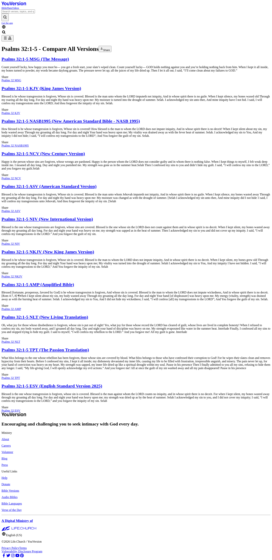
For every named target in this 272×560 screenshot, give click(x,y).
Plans (9, 7)
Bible (4, 7)
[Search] (18, 11)
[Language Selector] (136, 27)
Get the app (7, 23)
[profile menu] (8, 38)
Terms (23, 548)
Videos (15, 7)
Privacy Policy (10, 548)
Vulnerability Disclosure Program (22, 551)
